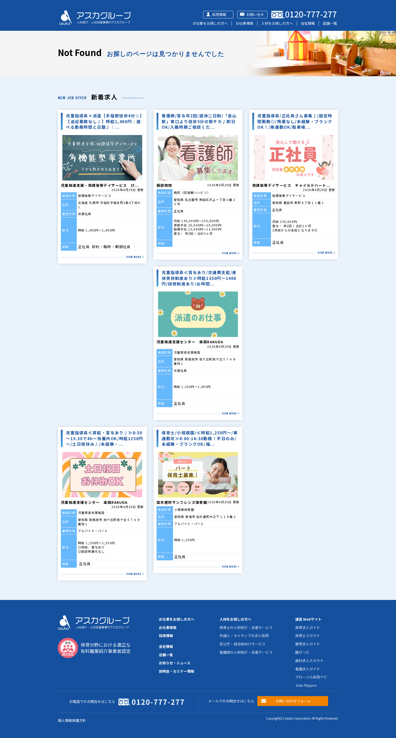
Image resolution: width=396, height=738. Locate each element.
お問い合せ (255, 14)
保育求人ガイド (307, 627)
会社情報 (308, 23)
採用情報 (219, 14)
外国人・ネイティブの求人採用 (244, 635)
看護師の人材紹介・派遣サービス (246, 652)
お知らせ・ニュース (174, 662)
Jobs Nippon (306, 685)
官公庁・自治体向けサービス (242, 643)
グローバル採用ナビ (311, 676)
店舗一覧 (330, 23)
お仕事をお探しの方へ (210, 23)
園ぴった (302, 652)
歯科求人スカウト (309, 660)
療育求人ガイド (307, 643)
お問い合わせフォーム (293, 700)
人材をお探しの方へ (277, 23)
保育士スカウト (307, 635)
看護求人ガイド (307, 668)
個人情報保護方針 (72, 720)
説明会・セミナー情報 (176, 671)
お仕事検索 (244, 23)
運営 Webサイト (308, 619)
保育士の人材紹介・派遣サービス (246, 627)
